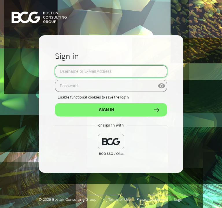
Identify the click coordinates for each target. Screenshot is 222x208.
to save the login (93, 97)
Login (179, 199)
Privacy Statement (152, 199)
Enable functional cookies (79, 97)
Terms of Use (119, 199)
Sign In (129, 109)
